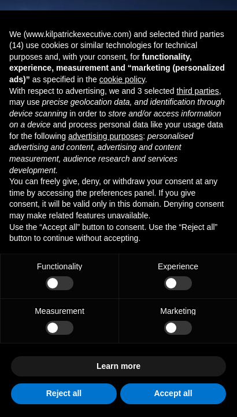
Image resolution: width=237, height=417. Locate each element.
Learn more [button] (118, 366)
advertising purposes (105, 136)
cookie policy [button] (122, 79)
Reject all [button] (64, 393)
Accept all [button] (173, 393)
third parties (197, 91)
